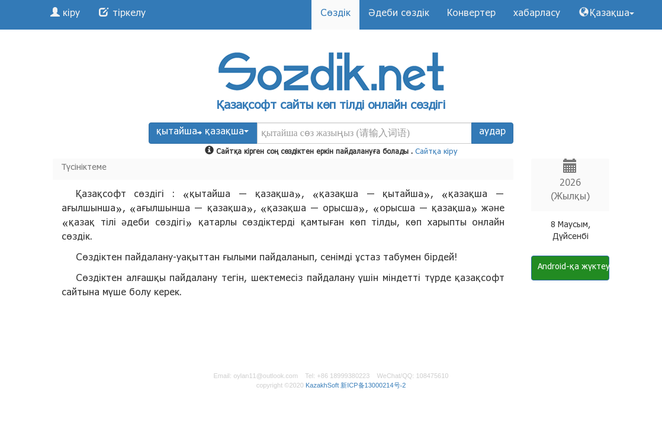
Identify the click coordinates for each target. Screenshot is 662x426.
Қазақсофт (247, 107)
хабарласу (536, 14)
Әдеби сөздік (398, 14)
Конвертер (471, 14)
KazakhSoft (322, 385)
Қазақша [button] (612, 14)
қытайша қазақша (202, 133)
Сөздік (335, 14)
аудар (492, 133)
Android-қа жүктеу (573, 268)
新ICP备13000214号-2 (373, 385)
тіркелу (128, 14)
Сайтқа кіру (436, 153)
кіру (70, 14)
